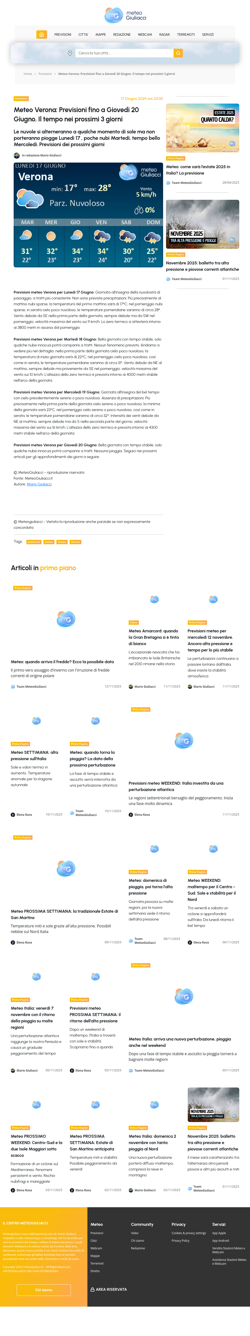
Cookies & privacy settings (189, 1233)
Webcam (145, 35)
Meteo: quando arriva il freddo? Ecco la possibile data (62, 661)
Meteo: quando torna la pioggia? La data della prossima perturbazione (92, 759)
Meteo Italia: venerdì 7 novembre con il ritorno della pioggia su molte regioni (33, 1017)
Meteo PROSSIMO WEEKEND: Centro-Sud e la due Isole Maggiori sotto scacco (36, 1146)
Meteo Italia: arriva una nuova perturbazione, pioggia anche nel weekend (180, 1042)
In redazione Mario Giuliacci (41, 155)
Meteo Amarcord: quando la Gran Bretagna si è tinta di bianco (154, 637)
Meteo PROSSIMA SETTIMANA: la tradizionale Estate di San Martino (64, 914)
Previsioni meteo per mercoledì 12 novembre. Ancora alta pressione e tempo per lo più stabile (210, 640)
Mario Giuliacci (39, 484)
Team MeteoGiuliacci (187, 183)
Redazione (138, 1248)
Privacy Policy (180, 1241)
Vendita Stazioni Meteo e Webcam (228, 1250)
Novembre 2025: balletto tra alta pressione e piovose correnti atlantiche (213, 1143)
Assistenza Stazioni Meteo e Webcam (229, 1262)
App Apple (219, 1233)
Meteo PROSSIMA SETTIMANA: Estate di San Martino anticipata (92, 1143)
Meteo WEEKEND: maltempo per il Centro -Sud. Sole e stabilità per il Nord (212, 890)
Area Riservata (111, 1289)
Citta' (93, 1241)
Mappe (95, 1256)
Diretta (94, 1271)
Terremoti (97, 1263)
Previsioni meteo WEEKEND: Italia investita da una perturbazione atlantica (176, 786)
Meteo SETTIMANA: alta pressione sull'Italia (34, 755)
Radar (164, 35)
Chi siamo (43, 1290)
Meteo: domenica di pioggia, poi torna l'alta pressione (151, 887)
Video (135, 1233)
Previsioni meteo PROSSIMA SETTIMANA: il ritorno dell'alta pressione (95, 1014)
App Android (220, 1241)
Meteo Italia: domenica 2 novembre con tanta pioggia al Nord (152, 1143)
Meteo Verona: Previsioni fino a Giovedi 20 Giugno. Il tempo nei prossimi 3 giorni (116, 74)
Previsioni (45, 74)
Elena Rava (24, 815)
